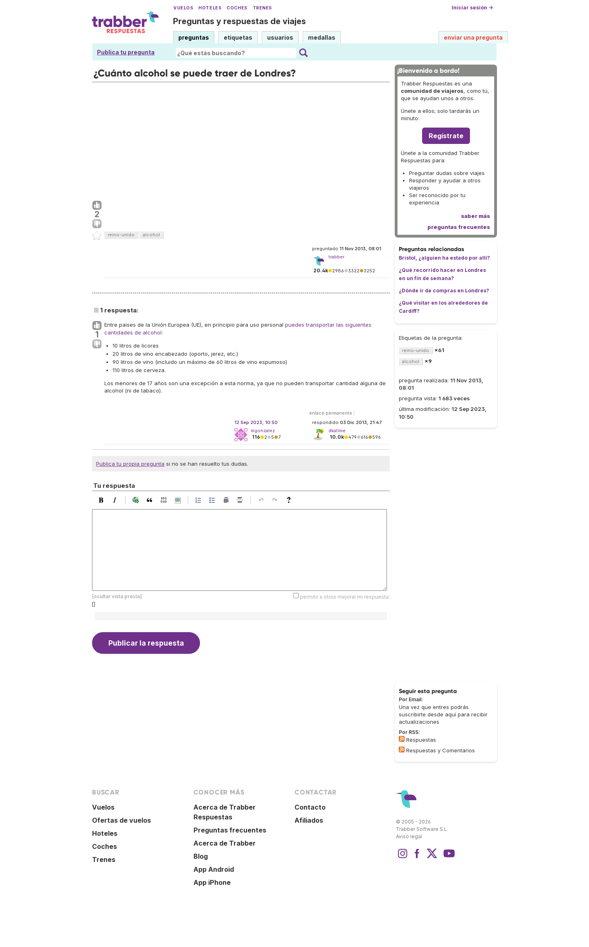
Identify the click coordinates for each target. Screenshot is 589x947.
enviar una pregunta (473, 37)
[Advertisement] (241, 139)
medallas (321, 37)
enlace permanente (330, 413)
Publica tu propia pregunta (130, 463)
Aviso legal (409, 836)
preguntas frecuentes (458, 227)
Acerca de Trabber (224, 843)
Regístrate (446, 136)
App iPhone (212, 882)
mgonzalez (263, 430)
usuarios (280, 37)
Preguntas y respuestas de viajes (239, 21)
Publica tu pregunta (126, 52)
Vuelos (183, 8)
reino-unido (121, 235)
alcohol (151, 235)
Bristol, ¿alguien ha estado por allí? (444, 258)
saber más (475, 216)
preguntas (193, 37)
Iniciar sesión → (472, 7)
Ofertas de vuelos (121, 820)
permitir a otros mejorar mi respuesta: (345, 597)
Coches (237, 8)
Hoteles (209, 8)
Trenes (262, 8)
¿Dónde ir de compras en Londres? (444, 290)
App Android (213, 869)
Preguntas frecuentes (229, 830)
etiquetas (238, 37)
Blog (200, 856)
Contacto (310, 807)
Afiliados (308, 820)
